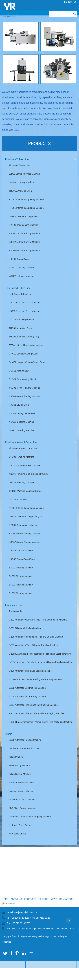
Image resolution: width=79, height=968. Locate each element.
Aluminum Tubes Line (17, 159)
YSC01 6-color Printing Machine (24, 533)
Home (5, 899)
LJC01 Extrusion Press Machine (24, 465)
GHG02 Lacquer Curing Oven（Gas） (27, 362)
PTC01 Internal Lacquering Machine (26, 508)
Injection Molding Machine (21, 791)
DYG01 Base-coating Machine (23, 379)
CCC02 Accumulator (19, 499)
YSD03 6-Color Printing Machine (24, 250)
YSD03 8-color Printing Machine (24, 396)
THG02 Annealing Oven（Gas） (24, 336)
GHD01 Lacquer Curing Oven (23, 216)
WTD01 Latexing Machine (21, 276)
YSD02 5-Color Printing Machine (24, 242)
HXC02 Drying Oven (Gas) (22, 559)
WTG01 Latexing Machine (21, 430)
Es (70, 2)
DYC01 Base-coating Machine (23, 525)
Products (39, 143)
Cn (75, 2)
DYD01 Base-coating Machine (23, 225)
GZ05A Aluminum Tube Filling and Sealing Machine (33, 645)
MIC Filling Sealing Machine (22, 808)
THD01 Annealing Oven (20, 191)
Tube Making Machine (19, 765)
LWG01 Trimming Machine (22, 319)
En (65, 2)
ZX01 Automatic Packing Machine (25, 740)
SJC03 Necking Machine (21, 593)
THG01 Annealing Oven (20, 328)
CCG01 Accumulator (19, 371)
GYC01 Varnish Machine (21, 550)
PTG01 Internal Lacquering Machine (26, 345)
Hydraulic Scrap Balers (20, 825)
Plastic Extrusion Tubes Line (22, 799)
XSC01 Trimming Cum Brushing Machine (28, 474)
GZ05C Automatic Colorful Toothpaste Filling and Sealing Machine (40, 662)
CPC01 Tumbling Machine (21, 457)
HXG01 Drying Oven (19, 405)
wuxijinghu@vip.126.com (26, 912)
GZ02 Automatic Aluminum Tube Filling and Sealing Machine (38, 619)
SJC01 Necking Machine (21, 584)
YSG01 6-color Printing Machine (24, 388)
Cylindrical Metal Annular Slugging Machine (30, 816)
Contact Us (66, 899)
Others (8, 734)
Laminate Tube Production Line (24, 748)
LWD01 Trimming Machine (21, 182)
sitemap (10, 903)
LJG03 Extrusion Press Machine (24, 311)
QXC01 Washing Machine (21, 482)
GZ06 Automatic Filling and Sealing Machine (30, 671)
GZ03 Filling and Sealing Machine (25, 628)
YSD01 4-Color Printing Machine (24, 233)
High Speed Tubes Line (18, 288)
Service (43, 899)
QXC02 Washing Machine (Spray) (25, 491)
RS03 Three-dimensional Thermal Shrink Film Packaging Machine (40, 722)
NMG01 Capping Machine (21, 422)
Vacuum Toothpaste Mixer (21, 782)
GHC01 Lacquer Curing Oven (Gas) (26, 516)
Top (70, 922)
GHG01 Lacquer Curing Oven (23, 353)
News (53, 899)
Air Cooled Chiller (17, 833)
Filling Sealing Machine (20, 774)
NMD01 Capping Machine (21, 267)
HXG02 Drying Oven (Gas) (22, 413)
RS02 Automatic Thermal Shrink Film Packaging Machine (36, 713)
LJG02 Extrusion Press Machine (24, 302)
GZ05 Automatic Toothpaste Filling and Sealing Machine (36, 637)
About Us (16, 899)
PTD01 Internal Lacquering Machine (26, 199)
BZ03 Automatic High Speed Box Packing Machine (33, 705)
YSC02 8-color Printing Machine (24, 542)
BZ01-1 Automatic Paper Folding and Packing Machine (35, 679)
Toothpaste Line (13, 605)
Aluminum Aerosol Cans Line (21, 442)
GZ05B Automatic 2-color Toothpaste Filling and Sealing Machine (40, 654)
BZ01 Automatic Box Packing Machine (27, 688)
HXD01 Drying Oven (19, 259)
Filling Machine (16, 757)
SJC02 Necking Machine (21, 567)
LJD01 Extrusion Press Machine (24, 174)
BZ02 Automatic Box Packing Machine (27, 696)
